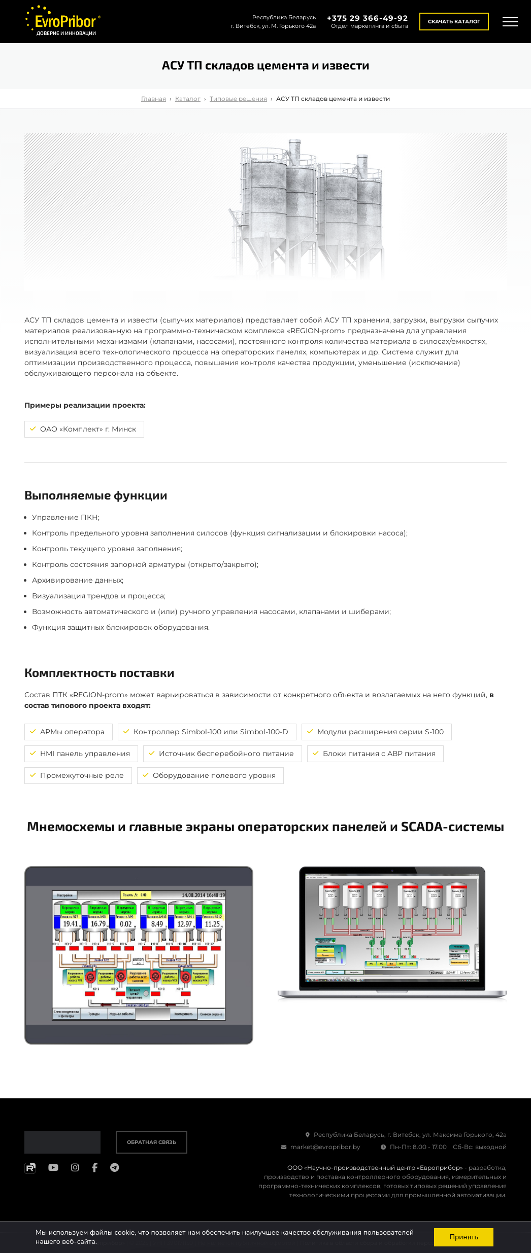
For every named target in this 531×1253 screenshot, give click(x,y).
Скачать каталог (454, 21)
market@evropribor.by (320, 1147)
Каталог (188, 98)
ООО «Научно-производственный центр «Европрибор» (375, 1167)
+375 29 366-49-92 (367, 18)
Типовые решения (238, 98)
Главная (153, 98)
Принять (463, 1237)
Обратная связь (151, 1142)
